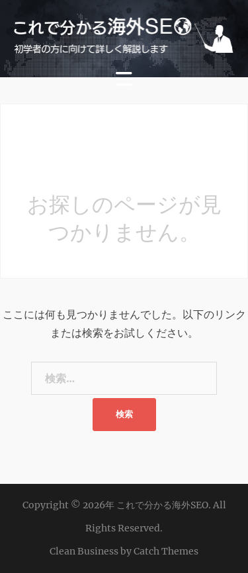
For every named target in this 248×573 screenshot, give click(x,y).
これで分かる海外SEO (162, 505)
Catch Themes (166, 551)
